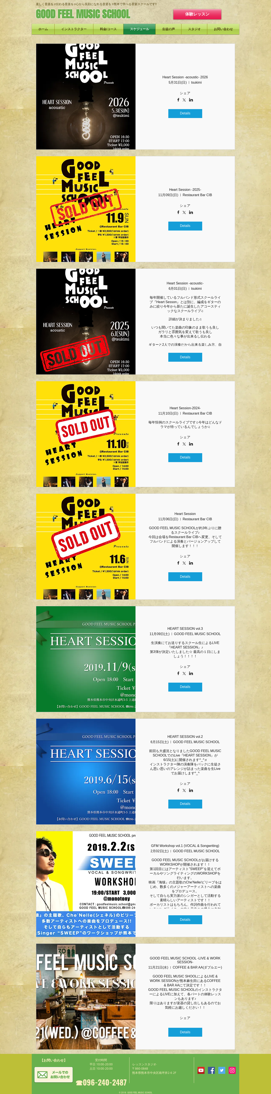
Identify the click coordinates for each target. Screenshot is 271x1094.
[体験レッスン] (197, 14)
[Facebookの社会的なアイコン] (211, 1070)
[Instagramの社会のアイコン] (232, 1070)
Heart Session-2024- (185, 408)
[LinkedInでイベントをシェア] (191, 100)
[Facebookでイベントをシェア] (178, 100)
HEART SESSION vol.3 (185, 628)
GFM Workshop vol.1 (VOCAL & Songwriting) (185, 846)
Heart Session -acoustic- (185, 283)
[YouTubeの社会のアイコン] (201, 1070)
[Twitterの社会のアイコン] (221, 1070)
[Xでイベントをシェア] (184, 100)
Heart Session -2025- (185, 189)
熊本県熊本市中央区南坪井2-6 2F (154, 1073)
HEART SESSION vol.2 (185, 736)
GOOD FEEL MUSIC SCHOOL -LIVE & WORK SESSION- (185, 960)
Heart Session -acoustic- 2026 (185, 77)
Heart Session (185, 514)
